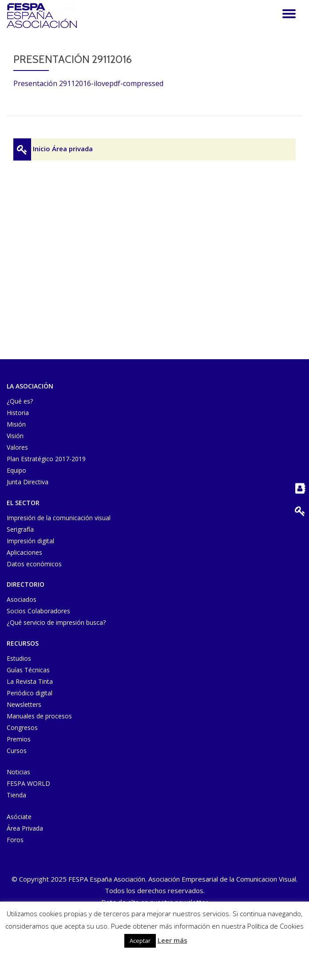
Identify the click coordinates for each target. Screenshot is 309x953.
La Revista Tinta (30, 681)
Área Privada (25, 828)
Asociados (21, 599)
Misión (16, 424)
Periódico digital (29, 693)
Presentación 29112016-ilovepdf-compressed (88, 83)
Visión (15, 435)
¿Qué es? (20, 401)
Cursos (17, 750)
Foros (15, 839)
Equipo (16, 470)
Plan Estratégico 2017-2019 (46, 459)
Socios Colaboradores (38, 611)
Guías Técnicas (28, 670)
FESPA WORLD (28, 783)
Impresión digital (30, 541)
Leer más (172, 940)
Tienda (16, 795)
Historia (18, 412)
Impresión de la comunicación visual (59, 518)
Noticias (18, 772)
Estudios (19, 658)
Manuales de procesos (39, 716)
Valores (17, 447)
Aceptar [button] (140, 941)
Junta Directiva (27, 482)
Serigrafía (20, 529)
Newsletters (24, 704)
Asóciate (19, 816)
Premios (19, 739)
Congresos (22, 727)
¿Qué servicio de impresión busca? (56, 622)
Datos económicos (34, 564)
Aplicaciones (24, 552)
